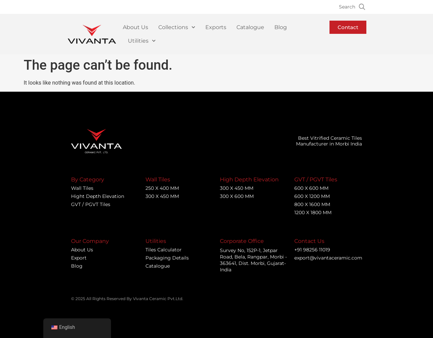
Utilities (142, 41)
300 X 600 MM (237, 196)
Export (79, 258)
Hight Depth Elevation (97, 196)
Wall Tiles (82, 188)
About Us (135, 27)
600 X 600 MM (311, 188)
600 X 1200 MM (312, 196)
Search (347, 7)
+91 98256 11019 (312, 250)
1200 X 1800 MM (313, 212)
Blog (280, 27)
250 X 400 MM (162, 188)
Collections (176, 27)
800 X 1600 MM (312, 204)
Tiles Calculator (163, 250)
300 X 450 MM (162, 196)
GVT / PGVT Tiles (90, 204)
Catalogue (250, 27)
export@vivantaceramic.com (328, 258)
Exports (215, 27)
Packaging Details (167, 258)
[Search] (362, 6)
